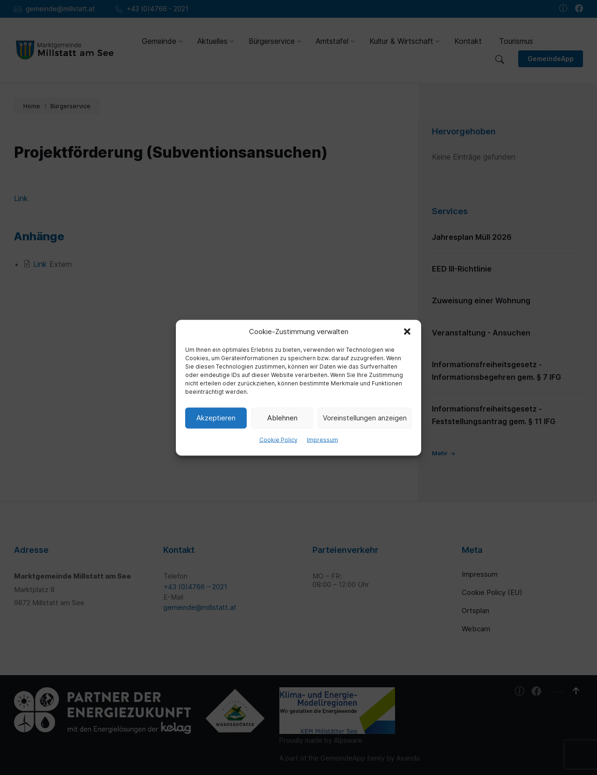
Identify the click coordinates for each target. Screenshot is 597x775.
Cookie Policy (278, 439)
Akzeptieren (216, 417)
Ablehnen (282, 417)
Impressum (322, 439)
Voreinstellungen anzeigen (365, 417)
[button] (407, 331)
